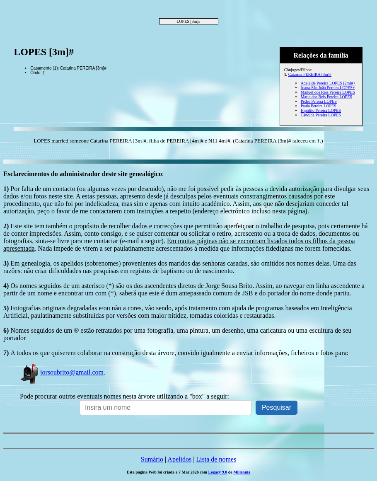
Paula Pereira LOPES (318, 106)
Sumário (152, 459)
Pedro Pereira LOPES (319, 101)
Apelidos (179, 459)
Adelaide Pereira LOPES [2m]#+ (328, 83)
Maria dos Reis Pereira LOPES (326, 96)
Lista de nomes (216, 459)
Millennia (241, 472)
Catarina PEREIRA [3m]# (309, 74)
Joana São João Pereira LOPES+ (328, 87)
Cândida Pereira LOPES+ (322, 115)
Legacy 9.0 (217, 472)
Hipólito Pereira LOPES (321, 110)
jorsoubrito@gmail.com (62, 372)
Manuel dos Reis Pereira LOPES (328, 92)
